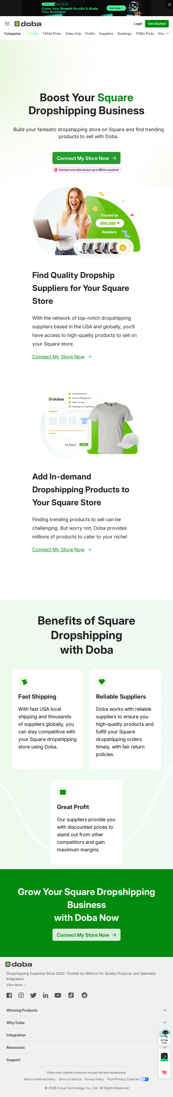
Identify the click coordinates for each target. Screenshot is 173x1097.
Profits (90, 34)
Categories (12, 34)
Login (138, 24)
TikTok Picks (52, 34)
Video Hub (73, 34)
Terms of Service (70, 1079)
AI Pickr (32, 34)
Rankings (124, 34)
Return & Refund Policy (39, 1079)
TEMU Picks (145, 34)
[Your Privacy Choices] (128, 1079)
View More (16, 985)
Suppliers (106, 34)
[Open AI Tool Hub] (164, 1035)
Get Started (156, 24)
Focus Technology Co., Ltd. (77, 1088)
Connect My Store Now (86, 158)
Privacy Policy (94, 1079)
